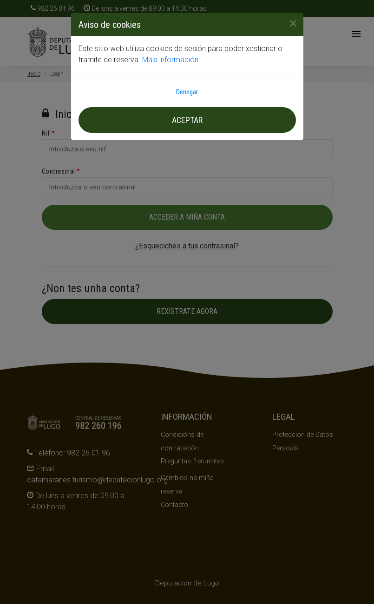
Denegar (187, 92)
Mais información (170, 59)
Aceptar (187, 120)
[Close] (289, 23)
